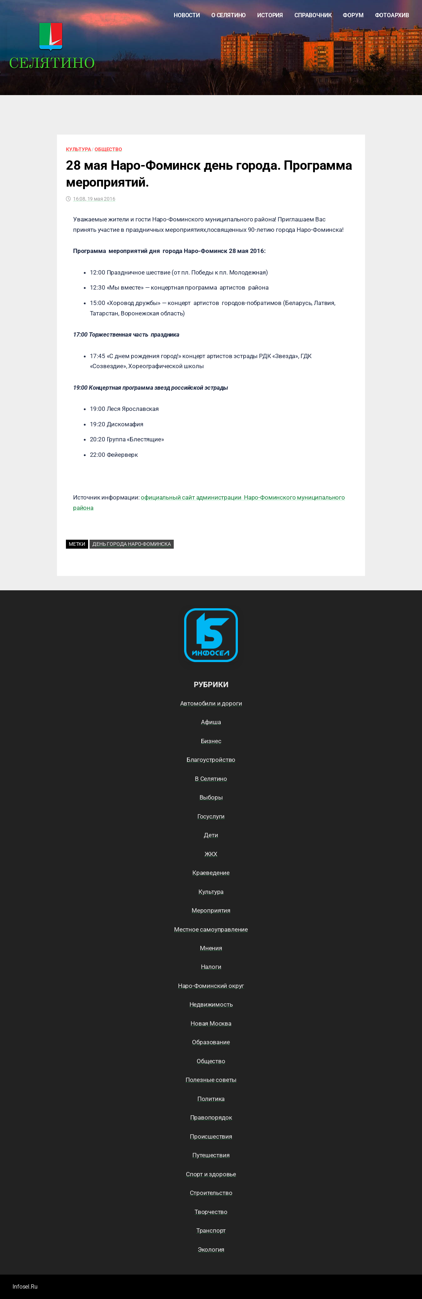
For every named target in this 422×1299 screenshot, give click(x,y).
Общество (108, 149)
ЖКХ (211, 854)
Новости (187, 15)
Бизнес (211, 741)
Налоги (211, 966)
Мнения (211, 948)
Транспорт (211, 1230)
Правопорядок (211, 1117)
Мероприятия (211, 910)
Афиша (211, 722)
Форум (353, 15)
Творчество (211, 1211)
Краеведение (211, 872)
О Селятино (228, 15)
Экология (211, 1249)
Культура (78, 149)
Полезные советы (211, 1079)
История (270, 15)
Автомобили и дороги (211, 703)
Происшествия (211, 1136)
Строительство (211, 1192)
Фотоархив (392, 15)
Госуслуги (211, 816)
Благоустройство (211, 759)
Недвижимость (211, 1004)
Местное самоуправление (211, 929)
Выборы (211, 797)
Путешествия (210, 1155)
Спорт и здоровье (211, 1174)
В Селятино (211, 778)
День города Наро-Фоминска (131, 544)
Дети (211, 835)
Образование (211, 1042)
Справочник (312, 15)
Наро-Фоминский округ (211, 985)
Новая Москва (211, 1023)
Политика (211, 1098)
